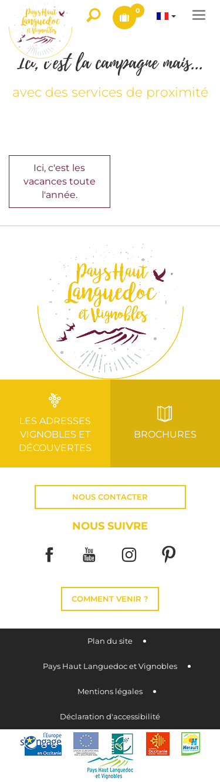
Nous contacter (110, 497)
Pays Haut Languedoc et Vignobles (110, 666)
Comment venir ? (110, 599)
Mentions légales (110, 691)
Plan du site (110, 641)
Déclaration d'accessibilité (110, 716)
